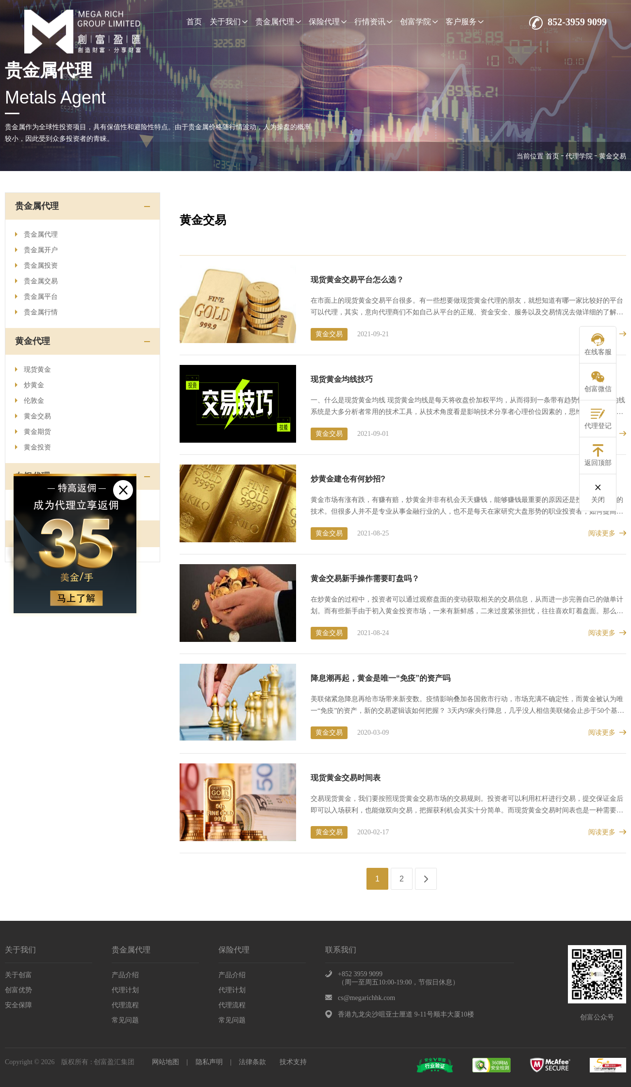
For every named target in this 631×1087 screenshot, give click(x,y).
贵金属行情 (36, 312)
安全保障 (18, 1005)
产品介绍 (125, 975)
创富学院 (419, 21)
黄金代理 (32, 341)
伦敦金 (29, 400)
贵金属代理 (278, 21)
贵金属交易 (36, 281)
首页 (194, 21)
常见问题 (125, 1020)
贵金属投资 (36, 265)
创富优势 (18, 990)
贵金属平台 (36, 296)
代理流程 (125, 1005)
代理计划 (125, 990)
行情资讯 (373, 21)
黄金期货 (33, 431)
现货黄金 (33, 369)
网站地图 (165, 1062)
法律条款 (252, 1062)
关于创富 (18, 975)
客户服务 (464, 21)
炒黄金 (29, 385)
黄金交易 (33, 416)
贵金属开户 (36, 250)
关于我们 (229, 21)
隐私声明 (209, 1062)
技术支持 (293, 1062)
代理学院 (579, 156)
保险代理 (328, 21)
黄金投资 (33, 447)
